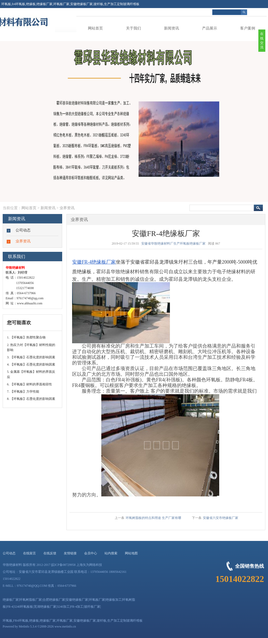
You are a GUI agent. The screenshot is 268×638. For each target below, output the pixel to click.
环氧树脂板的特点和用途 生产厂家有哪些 (153, 519)
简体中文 (260, 12)
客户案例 (247, 28)
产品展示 (209, 28)
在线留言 (29, 553)
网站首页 (95, 28)
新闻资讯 (171, 28)
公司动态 (23, 230)
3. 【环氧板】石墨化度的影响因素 (31, 357)
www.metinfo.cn (65, 626)
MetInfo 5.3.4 (27, 626)
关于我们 (133, 28)
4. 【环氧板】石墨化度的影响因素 (31, 364)
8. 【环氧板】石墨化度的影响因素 (31, 399)
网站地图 (131, 553)
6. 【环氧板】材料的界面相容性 (29, 384)
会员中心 (90, 553)
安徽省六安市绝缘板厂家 (220, 518)
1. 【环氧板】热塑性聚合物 (26, 337)
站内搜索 (111, 553)
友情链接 (70, 553)
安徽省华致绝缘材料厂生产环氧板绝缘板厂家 (173, 243)
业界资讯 (67, 208)
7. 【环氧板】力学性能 (23, 391)
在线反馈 (49, 553)
